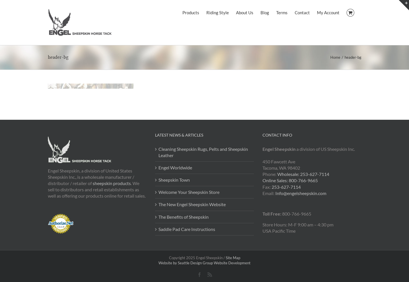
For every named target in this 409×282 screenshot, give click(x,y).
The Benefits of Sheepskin (183, 217)
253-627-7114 (286, 187)
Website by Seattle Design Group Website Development (204, 263)
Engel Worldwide (175, 167)
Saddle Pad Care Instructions (186, 229)
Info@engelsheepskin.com (300, 193)
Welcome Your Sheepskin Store (188, 192)
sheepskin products (112, 183)
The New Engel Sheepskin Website (192, 204)
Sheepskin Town (174, 179)
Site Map (233, 257)
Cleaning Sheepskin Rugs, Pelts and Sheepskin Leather (203, 152)
